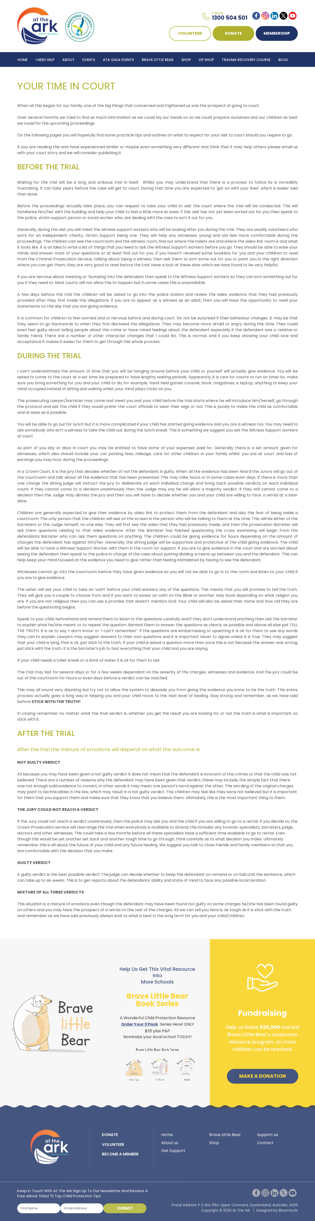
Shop (186, 59)
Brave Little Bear (157, 59)
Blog (283, 59)
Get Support (173, 1155)
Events (88, 59)
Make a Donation (262, 1080)
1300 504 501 (229, 16)
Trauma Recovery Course (246, 59)
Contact (265, 1146)
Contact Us (29, 74)
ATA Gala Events (118, 59)
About (68, 59)
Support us (267, 1139)
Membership (277, 33)
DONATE (233, 33)
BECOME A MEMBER (120, 1158)
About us (169, 1146)
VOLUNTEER (190, 33)
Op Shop (206, 59)
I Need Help (44, 59)
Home (22, 59)
